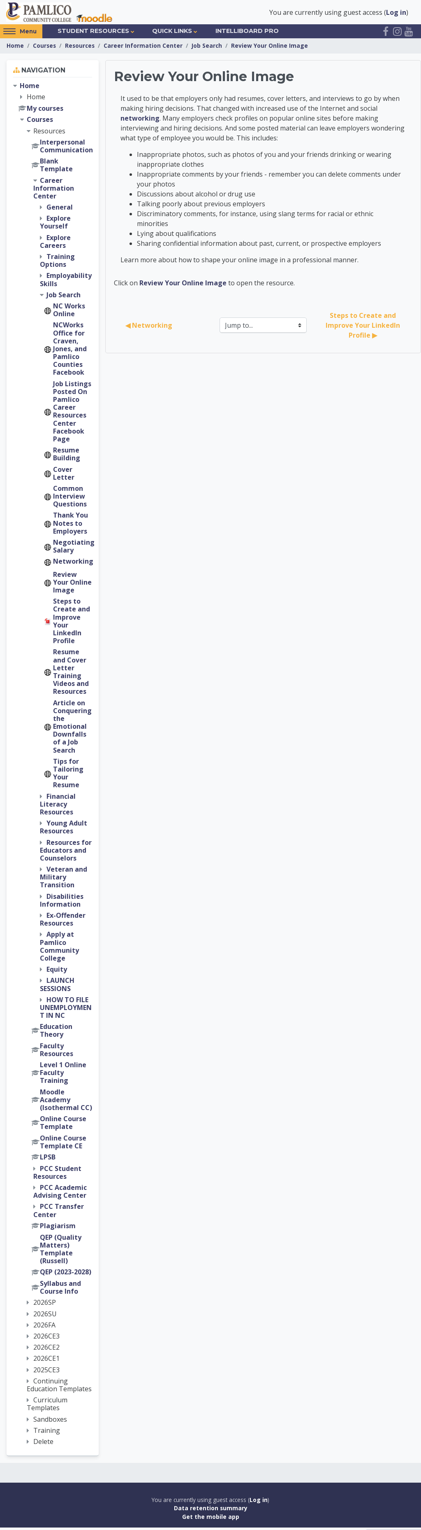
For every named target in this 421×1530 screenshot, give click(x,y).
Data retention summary (211, 1510)
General (59, 209)
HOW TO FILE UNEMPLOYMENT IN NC (66, 1009)
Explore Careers (55, 243)
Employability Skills (66, 281)
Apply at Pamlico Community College (59, 948)
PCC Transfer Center (58, 1212)
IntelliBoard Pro (247, 33)
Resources (80, 48)
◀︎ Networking (148, 327)
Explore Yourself (55, 224)
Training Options (57, 262)
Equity (56, 971)
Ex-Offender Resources (63, 921)
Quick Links (172, 33)
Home (15, 48)
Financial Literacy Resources (58, 806)
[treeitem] (52, 766)
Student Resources (93, 33)
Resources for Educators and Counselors (66, 852)
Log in (396, 13)
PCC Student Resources (57, 1174)
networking (140, 120)
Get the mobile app (210, 1519)
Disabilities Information (61, 902)
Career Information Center (143, 48)
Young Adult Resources (63, 829)
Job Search (207, 48)
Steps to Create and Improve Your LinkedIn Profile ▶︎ (364, 327)
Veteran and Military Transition (63, 879)
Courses (44, 48)
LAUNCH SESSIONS (57, 986)
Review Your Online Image (269, 48)
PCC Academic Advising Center (60, 1193)
